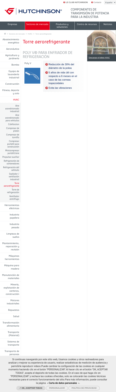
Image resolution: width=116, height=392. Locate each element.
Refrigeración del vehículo (11, 168)
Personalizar (57, 388)
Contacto (96, 2)
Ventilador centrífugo (14, 197)
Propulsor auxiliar (10, 157)
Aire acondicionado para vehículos (12, 118)
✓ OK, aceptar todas (30, 388)
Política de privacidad (84, 388)
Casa (5, 33)
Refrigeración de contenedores (11, 162)
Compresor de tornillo (12, 136)
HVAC (30, 34)
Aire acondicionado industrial (12, 108)
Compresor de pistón (12, 129)
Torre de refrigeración (13, 191)
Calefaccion (13, 124)
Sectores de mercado (17, 34)
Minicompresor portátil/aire (12, 152)
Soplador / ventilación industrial (14, 176)
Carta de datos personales (63, 383)
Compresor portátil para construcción (13, 144)
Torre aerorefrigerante (43, 34)
